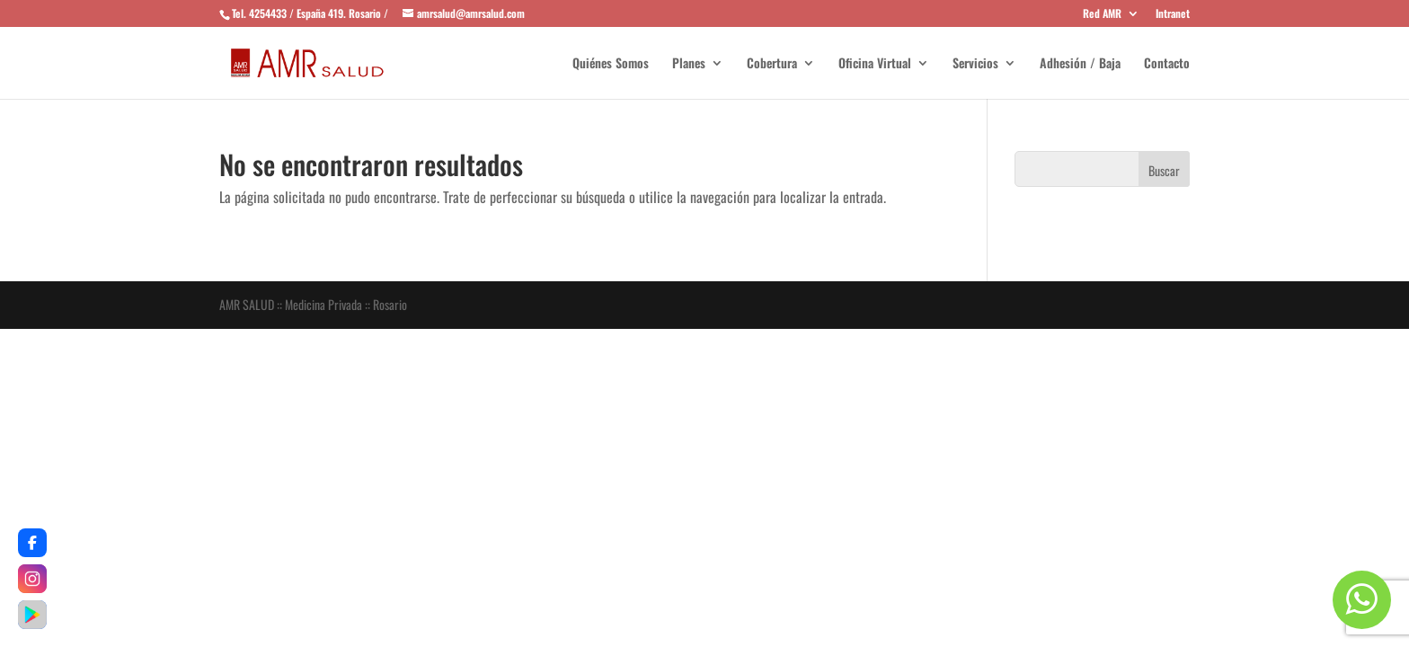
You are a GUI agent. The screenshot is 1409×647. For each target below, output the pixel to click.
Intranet (1173, 14)
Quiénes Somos (610, 64)
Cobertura (772, 64)
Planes (688, 64)
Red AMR (1102, 14)
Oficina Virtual (874, 64)
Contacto (1167, 64)
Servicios (975, 64)
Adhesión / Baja (1080, 64)
